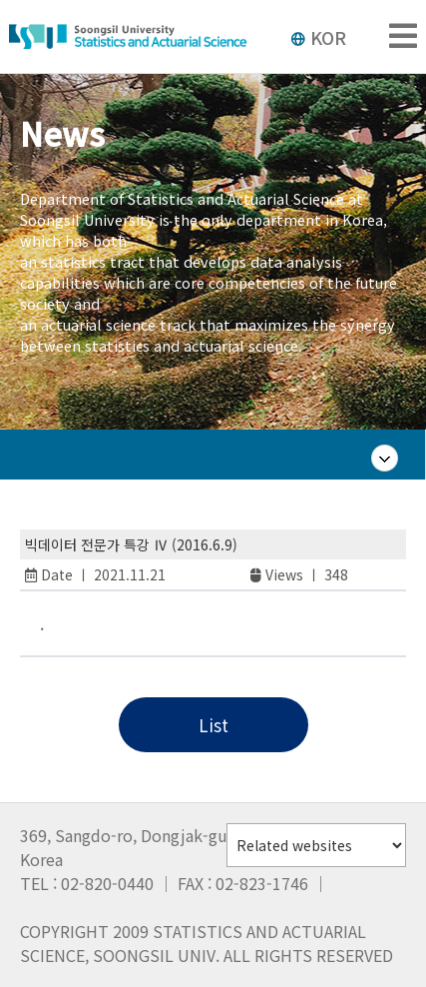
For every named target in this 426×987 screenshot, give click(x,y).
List (213, 724)
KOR (318, 37)
